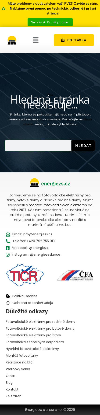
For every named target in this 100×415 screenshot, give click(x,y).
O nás (10, 375)
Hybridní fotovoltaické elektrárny (32, 348)
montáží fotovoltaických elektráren (58, 205)
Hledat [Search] (83, 145)
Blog (9, 382)
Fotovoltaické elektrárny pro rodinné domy (40, 321)
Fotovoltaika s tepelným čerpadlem (35, 342)
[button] (36, 40)
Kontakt (12, 389)
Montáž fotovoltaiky (22, 355)
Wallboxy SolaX (18, 369)
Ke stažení (14, 396)
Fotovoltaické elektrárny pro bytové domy (40, 328)
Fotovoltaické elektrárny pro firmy (33, 335)
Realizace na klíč (19, 362)
